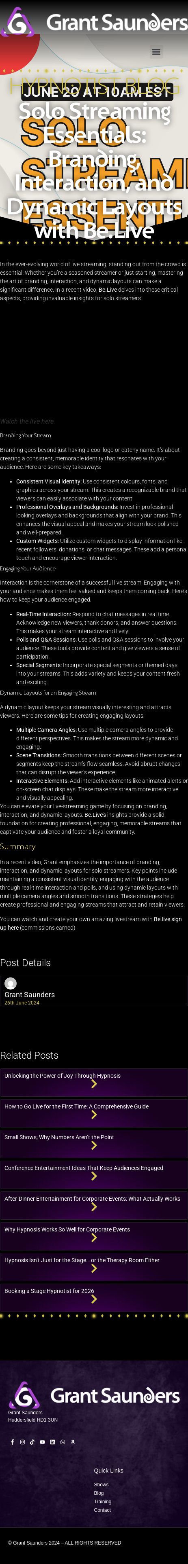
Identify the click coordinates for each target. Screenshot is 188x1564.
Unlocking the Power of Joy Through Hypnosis (62, 1075)
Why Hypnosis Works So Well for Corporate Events (67, 1229)
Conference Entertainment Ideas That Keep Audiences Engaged (83, 1168)
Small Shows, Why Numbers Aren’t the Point (59, 1137)
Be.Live (108, 289)
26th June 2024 (21, 1003)
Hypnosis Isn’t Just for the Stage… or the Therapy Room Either (82, 1260)
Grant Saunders (29, 994)
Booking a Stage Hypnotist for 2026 (49, 1291)
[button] (156, 52)
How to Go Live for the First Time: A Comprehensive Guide (76, 1106)
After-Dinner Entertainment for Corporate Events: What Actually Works (92, 1198)
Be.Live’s (95, 815)
